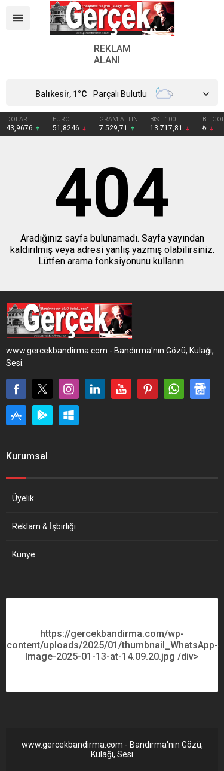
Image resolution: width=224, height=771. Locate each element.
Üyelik (23, 498)
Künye (23, 554)
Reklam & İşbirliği (44, 526)
